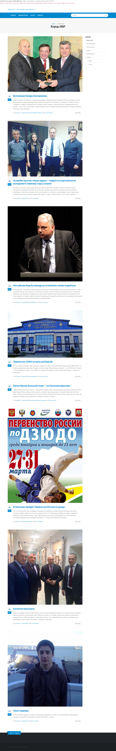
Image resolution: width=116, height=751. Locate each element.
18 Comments (35, 721)
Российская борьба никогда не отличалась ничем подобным (44, 285)
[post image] (45, 64)
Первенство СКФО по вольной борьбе (33, 361)
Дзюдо (30, 521)
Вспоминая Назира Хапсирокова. (30, 96)
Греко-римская (42, 400)
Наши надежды (21, 710)
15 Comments (35, 198)
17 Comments (34, 623)
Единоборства (23, 15)
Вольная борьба (33, 113)
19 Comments (52, 400)
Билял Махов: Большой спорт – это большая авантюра (41, 385)
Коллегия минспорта (23, 608)
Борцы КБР (25, 113)
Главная (13, 15)
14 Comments (49, 113)
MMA (90, 61)
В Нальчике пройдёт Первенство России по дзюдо (39, 507)
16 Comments (39, 521)
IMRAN (18, 400)
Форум (33, 15)
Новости (40, 15)
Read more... (78, 113)
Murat (18, 113)
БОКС (90, 64)
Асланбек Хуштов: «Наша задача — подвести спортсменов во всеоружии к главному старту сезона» (44, 182)
